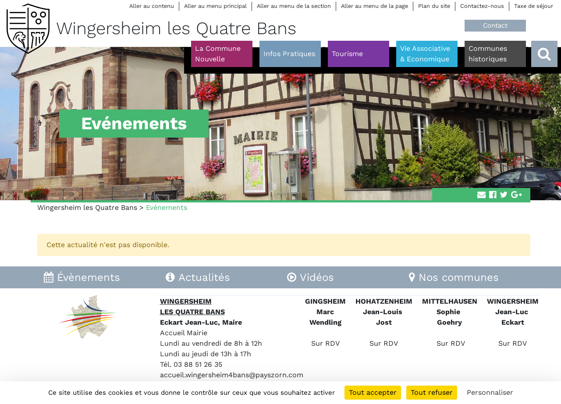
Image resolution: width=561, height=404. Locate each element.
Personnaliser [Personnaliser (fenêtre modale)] (490, 392)
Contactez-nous (482, 6)
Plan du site (434, 6)
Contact (495, 25)
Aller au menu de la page (374, 6)
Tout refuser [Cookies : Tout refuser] (432, 392)
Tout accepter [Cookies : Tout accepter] (373, 392)
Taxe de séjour (533, 6)
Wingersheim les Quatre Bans (87, 207)
